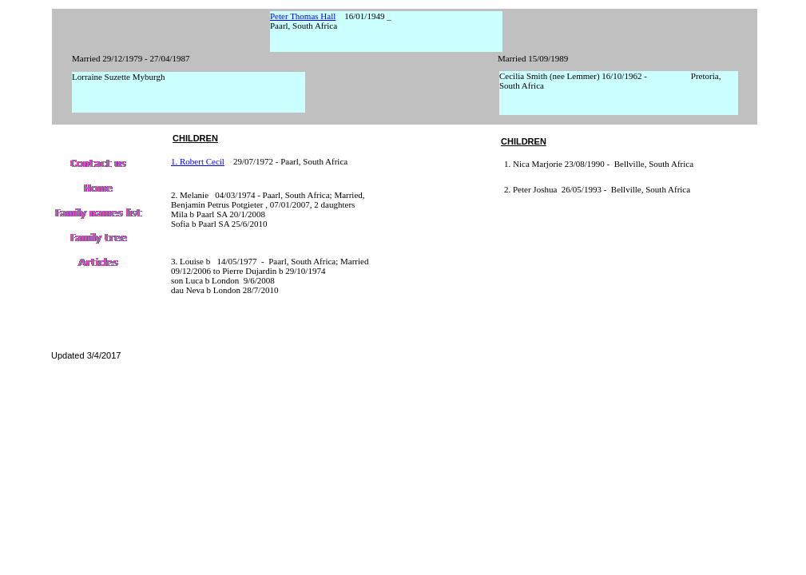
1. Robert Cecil (197, 161)
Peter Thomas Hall (303, 16)
